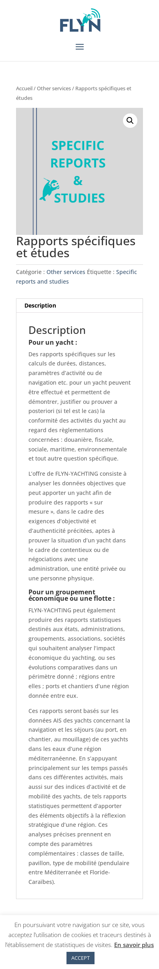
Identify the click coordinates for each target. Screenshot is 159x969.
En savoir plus (134, 945)
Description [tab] (40, 305)
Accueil (24, 88)
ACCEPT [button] (80, 957)
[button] (130, 120)
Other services (54, 88)
